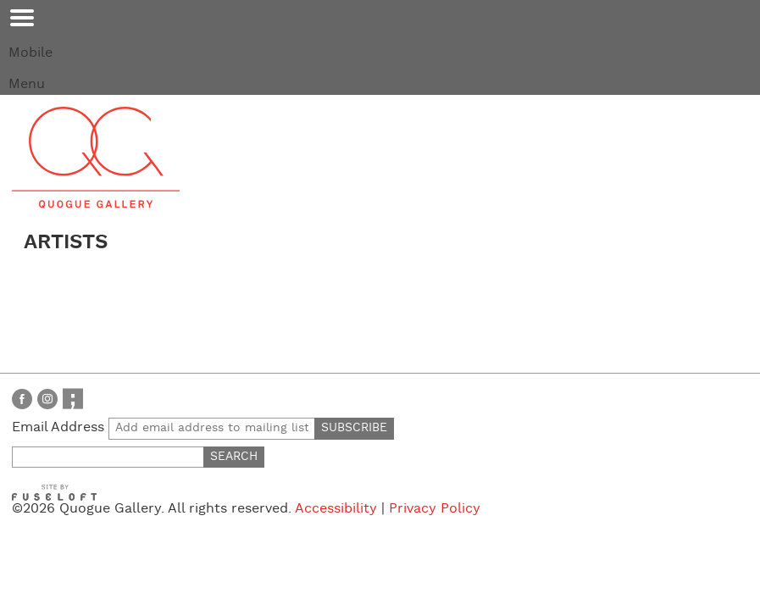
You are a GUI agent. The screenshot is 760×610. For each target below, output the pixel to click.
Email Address (163, 427)
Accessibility (336, 509)
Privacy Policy (434, 509)
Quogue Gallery (96, 157)
